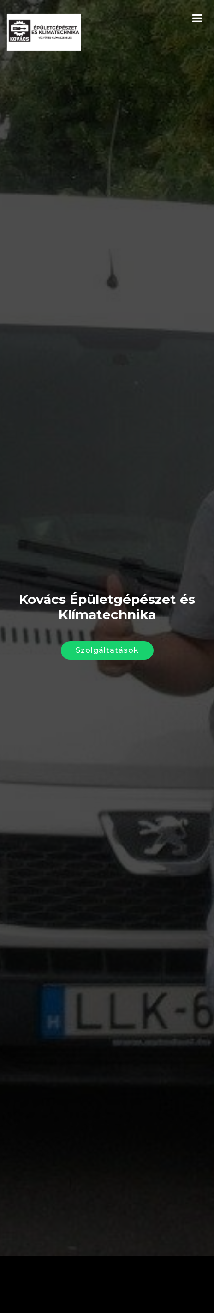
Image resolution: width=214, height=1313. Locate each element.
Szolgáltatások (107, 642)
